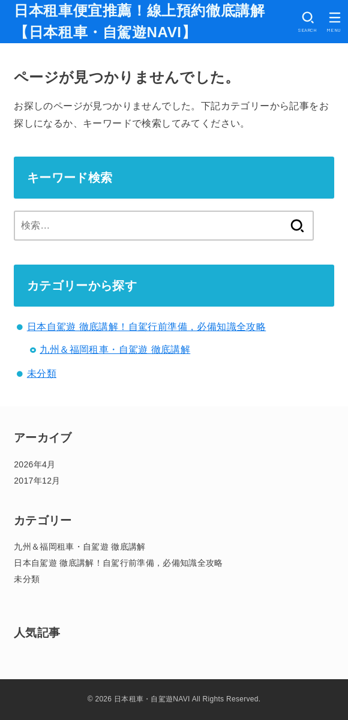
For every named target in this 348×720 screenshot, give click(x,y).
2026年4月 (34, 464)
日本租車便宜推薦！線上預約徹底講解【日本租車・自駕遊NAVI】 (139, 21)
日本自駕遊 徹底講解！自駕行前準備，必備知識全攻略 (146, 327)
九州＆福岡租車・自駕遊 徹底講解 (115, 349)
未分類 (41, 373)
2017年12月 (37, 480)
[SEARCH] (307, 22)
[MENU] (334, 22)
